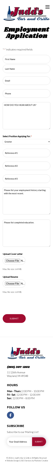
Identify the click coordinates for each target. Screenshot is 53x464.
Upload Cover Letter (13, 254)
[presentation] (24, 303)
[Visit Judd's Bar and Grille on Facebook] (10, 415)
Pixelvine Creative (41, 460)
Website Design (13, 460)
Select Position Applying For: (17, 136)
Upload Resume (10, 276)
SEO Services (26, 460)
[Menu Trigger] (47, 7)
